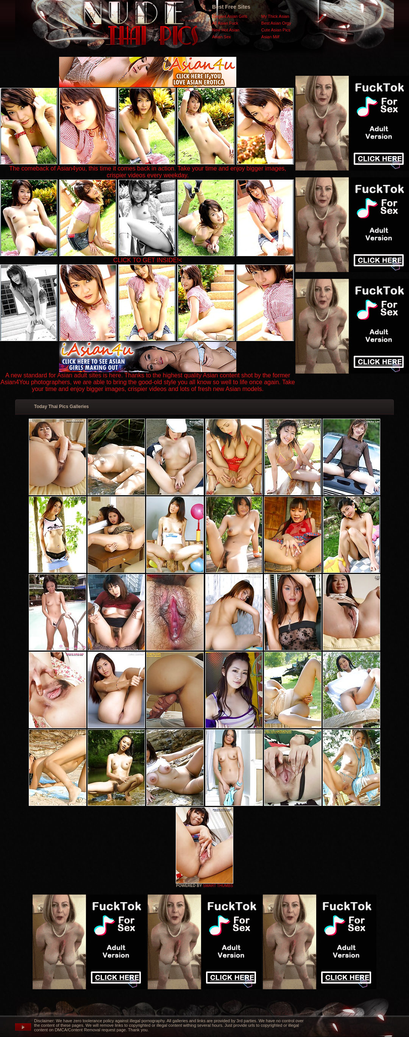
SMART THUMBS (218, 886)
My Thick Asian (275, 16)
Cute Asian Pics (275, 30)
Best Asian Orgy (276, 23)
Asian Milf (270, 36)
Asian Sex (221, 36)
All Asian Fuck (225, 23)
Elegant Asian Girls (229, 16)
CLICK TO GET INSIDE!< (147, 260)
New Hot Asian (225, 30)
